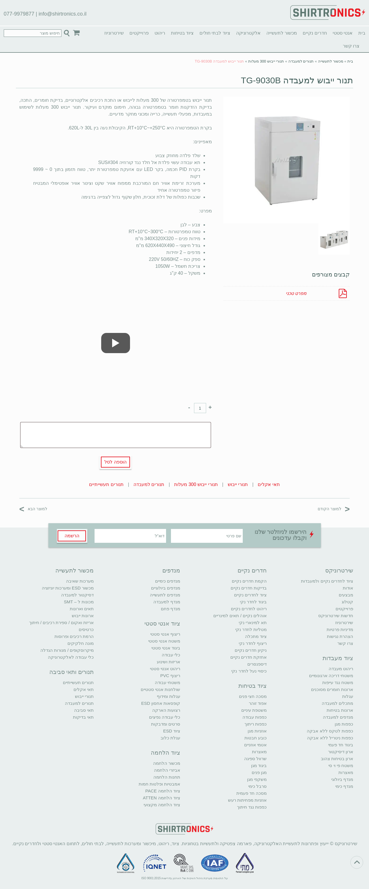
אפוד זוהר (258, 703)
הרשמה (72, 535)
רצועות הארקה (166, 710)
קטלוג (347, 601)
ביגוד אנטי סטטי (165, 647)
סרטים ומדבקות (165, 724)
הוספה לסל (115, 461)
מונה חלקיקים (80, 643)
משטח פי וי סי (340, 765)
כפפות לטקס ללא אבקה (330, 730)
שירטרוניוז (114, 33)
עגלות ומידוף (168, 696)
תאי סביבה (84, 710)
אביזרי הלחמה (167, 770)
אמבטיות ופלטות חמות (159, 783)
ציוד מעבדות (338, 658)
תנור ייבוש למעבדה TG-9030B (297, 80)
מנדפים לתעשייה (165, 594)
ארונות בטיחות (340, 710)
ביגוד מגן (259, 765)
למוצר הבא (33, 508)
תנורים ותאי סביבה (71, 672)
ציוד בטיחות (182, 33)
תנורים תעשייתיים (106, 484)
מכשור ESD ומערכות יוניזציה (68, 587)
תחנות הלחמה (166, 777)
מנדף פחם (170, 608)
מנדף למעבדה (166, 601)
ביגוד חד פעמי (340, 744)
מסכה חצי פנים (253, 696)
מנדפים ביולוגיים (165, 587)
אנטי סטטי (343, 33)
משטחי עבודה (167, 682)
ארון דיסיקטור (340, 751)
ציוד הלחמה (165, 752)
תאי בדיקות (83, 717)
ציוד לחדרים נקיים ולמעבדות (327, 581)
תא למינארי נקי (253, 622)
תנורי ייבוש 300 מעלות (266, 61)
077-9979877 (19, 14)
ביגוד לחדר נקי (253, 601)
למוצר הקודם (334, 508)
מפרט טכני (296, 293)
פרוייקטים (139, 33)
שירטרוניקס (339, 570)
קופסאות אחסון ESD (160, 703)
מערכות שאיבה (80, 581)
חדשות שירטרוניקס (335, 615)
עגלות (347, 696)
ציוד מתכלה (256, 636)
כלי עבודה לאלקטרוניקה (71, 657)
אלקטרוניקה (248, 33)
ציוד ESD (171, 730)
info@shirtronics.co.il (62, 14)
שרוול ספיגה (255, 758)
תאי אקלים (269, 484)
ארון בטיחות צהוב (337, 758)
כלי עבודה (171, 654)
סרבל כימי (257, 786)
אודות (348, 587)
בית (361, 33)
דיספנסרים (257, 664)
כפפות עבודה (254, 717)
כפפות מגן (344, 724)
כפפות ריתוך (255, 724)
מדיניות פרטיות (340, 629)
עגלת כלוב (170, 737)
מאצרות (345, 772)
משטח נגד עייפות (337, 682)
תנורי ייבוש (238, 484)
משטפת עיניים (254, 710)
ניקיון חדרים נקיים (251, 650)
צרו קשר (351, 46)
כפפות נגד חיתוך (252, 807)
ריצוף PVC (170, 675)
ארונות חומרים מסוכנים (332, 689)
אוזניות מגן (257, 730)
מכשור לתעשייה (281, 33)
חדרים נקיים (315, 33)
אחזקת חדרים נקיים (248, 657)
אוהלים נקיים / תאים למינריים (240, 615)
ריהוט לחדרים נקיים (249, 608)
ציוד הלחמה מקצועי (162, 804)
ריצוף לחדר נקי (253, 643)
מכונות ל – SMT (79, 601)
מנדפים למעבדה (338, 717)
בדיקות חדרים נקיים (249, 587)
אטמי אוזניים (255, 744)
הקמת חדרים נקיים (249, 581)
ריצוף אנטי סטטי (165, 634)
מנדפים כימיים (167, 581)
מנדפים (171, 570)
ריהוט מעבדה (341, 668)
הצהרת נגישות (340, 636)
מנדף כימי (344, 786)
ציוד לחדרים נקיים (250, 594)
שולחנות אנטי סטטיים (160, 689)
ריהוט (160, 33)
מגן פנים (259, 772)
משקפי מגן (257, 779)
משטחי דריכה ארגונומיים (331, 675)
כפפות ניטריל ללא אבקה (330, 737)
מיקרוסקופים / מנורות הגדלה (67, 650)
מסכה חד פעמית (251, 793)
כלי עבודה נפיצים (164, 717)
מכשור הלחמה (166, 763)
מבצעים (346, 594)
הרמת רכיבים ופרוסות (74, 636)
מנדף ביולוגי (342, 779)
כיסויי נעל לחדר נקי (249, 670)
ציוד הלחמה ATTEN (161, 797)
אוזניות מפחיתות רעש (247, 800)
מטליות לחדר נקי (251, 629)
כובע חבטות (255, 737)
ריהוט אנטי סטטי (165, 668)
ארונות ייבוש (83, 615)
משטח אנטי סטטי (164, 641)
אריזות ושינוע (168, 661)
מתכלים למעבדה (337, 703)
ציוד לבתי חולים (214, 33)
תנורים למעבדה (301, 61)
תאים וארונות (82, 608)
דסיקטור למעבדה (77, 594)
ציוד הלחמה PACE (162, 790)
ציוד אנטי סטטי (162, 623)
